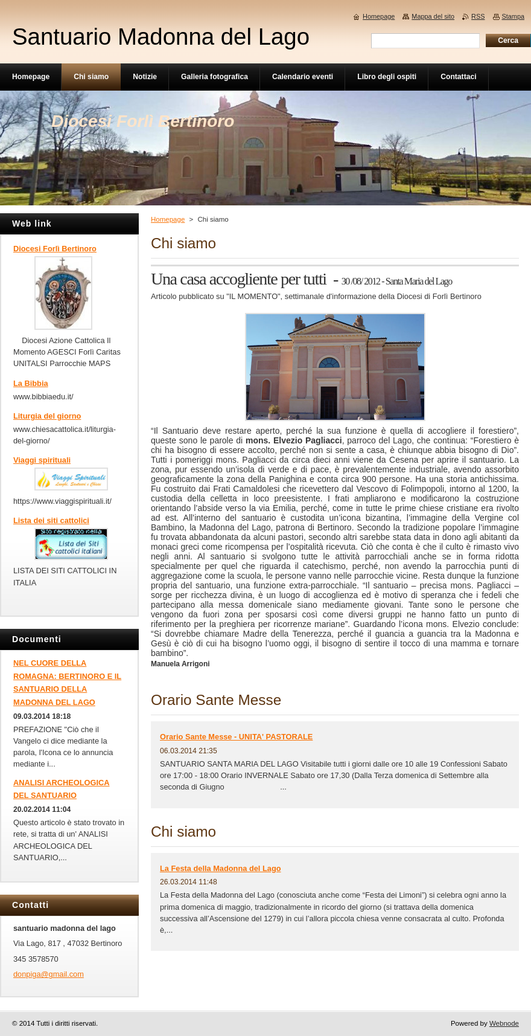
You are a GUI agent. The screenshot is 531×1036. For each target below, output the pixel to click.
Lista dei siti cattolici (51, 520)
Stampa (513, 16)
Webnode (504, 1023)
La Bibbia (30, 383)
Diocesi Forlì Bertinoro (55, 248)
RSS (478, 16)
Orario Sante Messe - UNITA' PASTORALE (236, 736)
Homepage (168, 219)
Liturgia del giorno (47, 415)
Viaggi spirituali (42, 460)
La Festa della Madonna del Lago (220, 868)
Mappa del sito (433, 16)
